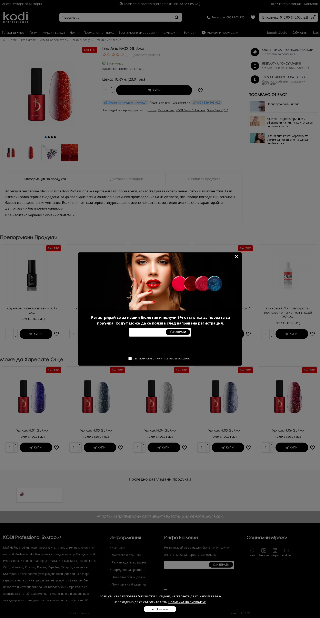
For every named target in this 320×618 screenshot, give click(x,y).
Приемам (162, 607)
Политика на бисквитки (187, 600)
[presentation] (160, 347)
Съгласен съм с (160, 358)
